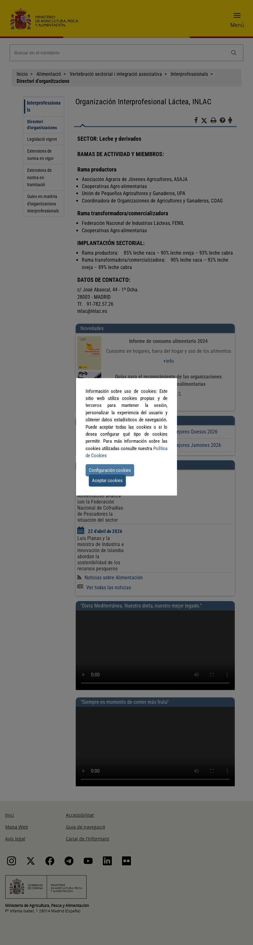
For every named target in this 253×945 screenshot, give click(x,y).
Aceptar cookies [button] (107, 480)
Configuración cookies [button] (110, 470)
